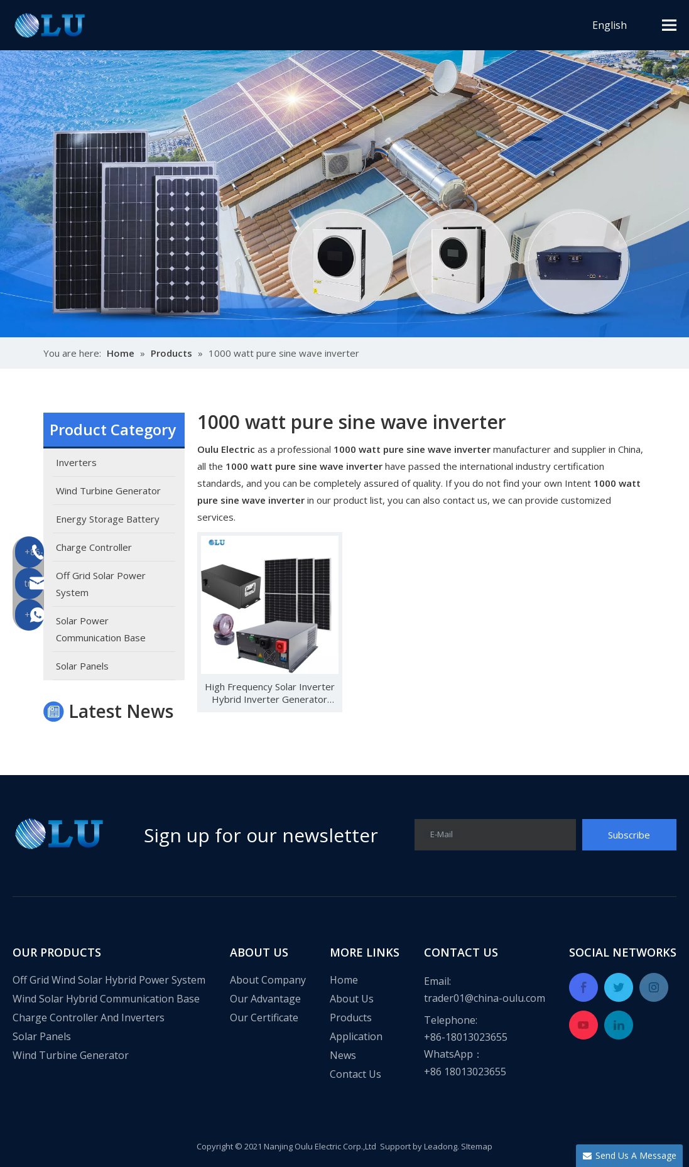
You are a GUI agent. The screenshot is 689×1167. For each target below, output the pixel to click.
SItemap (476, 1146)
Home (344, 980)
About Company (268, 980)
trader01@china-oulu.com (484, 998)
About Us (352, 999)
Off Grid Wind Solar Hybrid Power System (109, 980)
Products (351, 1017)
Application (356, 1036)
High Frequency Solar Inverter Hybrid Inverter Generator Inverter (270, 692)
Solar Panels (42, 1036)
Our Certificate (264, 1017)
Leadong (440, 1146)
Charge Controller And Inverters (89, 1017)
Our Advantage (265, 999)
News (343, 1055)
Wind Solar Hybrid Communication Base (106, 999)
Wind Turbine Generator (71, 1055)
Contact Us (355, 1074)
